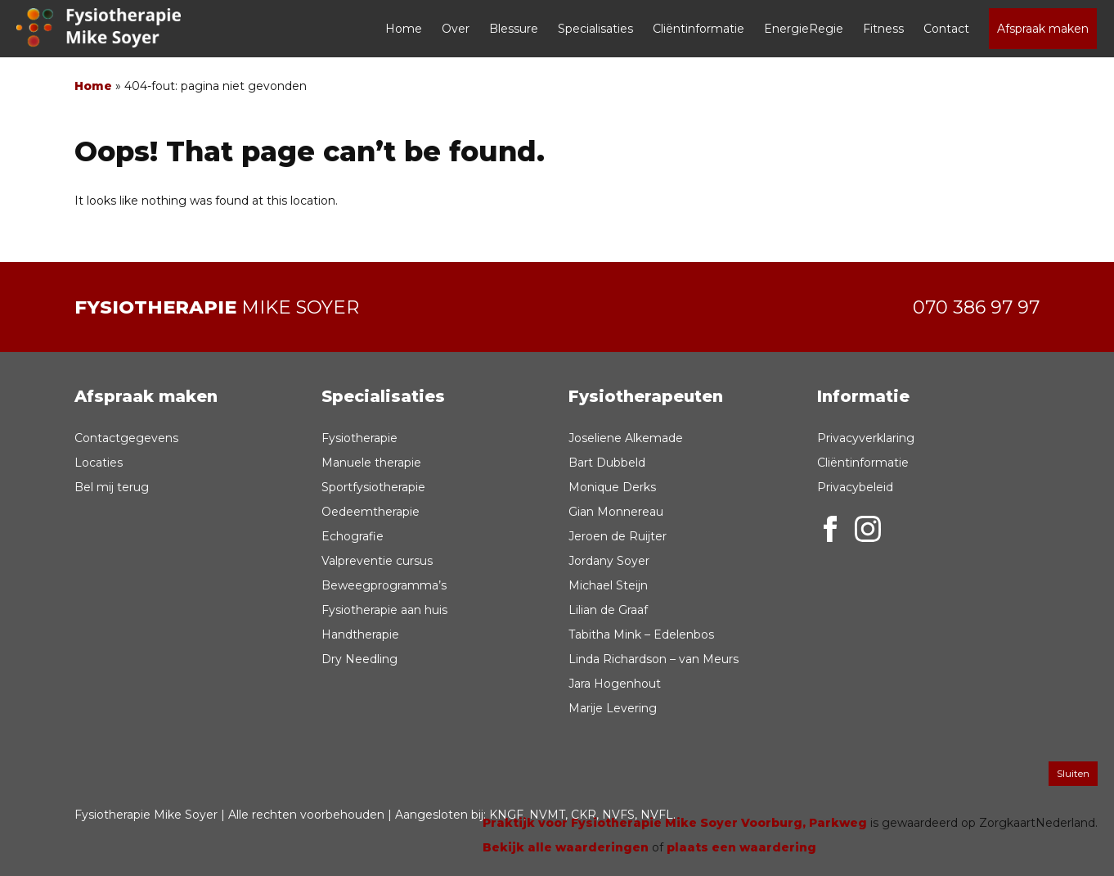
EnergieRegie (803, 28)
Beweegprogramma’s (384, 585)
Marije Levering (612, 708)
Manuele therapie (371, 462)
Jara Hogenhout (614, 683)
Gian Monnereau (615, 511)
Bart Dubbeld (606, 462)
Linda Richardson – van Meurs (653, 659)
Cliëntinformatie (698, 28)
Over (455, 28)
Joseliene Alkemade (625, 438)
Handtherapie (360, 634)
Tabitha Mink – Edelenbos (641, 634)
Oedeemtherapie (370, 511)
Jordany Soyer (608, 560)
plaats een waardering (741, 847)
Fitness (883, 28)
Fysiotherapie (359, 438)
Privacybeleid (855, 487)
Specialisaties (595, 28)
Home (403, 28)
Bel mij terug (111, 487)
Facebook (830, 529)
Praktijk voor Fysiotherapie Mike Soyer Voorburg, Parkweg (675, 822)
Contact (946, 28)
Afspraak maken (1043, 28)
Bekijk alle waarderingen (566, 847)
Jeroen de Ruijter (617, 536)
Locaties (98, 462)
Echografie (352, 536)
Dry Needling (359, 659)
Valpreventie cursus (377, 560)
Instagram (868, 529)
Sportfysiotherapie (373, 487)
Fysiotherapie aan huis (384, 610)
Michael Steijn (608, 585)
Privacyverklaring (865, 438)
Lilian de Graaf (608, 610)
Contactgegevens (126, 438)
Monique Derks (612, 487)
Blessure (513, 28)
